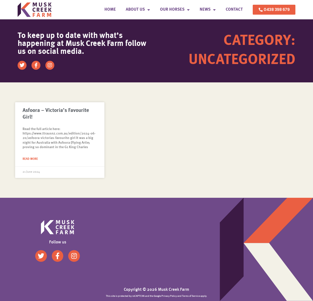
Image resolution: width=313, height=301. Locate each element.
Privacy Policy (169, 296)
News (208, 9)
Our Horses (175, 9)
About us (138, 9)
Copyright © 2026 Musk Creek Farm (156, 290)
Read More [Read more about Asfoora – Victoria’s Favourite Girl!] (30, 159)
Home (110, 9)
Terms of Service (191, 296)
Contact (234, 9)
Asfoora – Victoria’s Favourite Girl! (56, 114)
